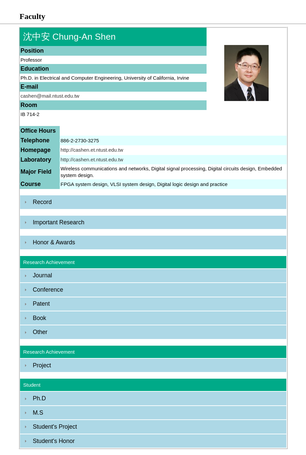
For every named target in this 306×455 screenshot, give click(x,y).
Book (39, 318)
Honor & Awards (54, 242)
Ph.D (39, 398)
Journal (42, 275)
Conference (48, 289)
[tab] (153, 202)
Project (42, 365)
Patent (41, 303)
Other (40, 332)
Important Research (58, 222)
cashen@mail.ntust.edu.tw (50, 96)
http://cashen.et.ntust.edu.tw (92, 150)
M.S (38, 412)
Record (42, 202)
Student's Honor (54, 441)
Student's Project (55, 426)
